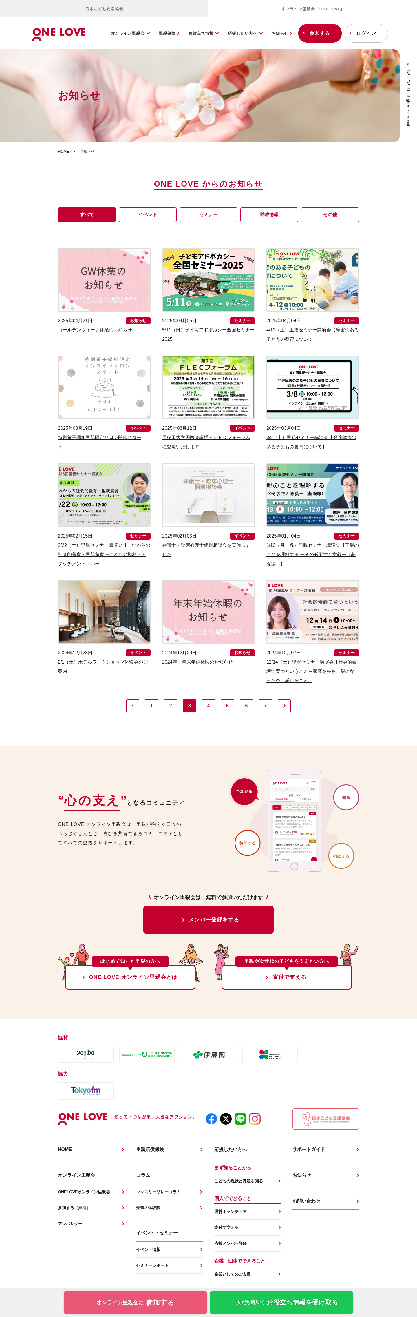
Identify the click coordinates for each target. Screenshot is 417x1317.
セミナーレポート (152, 1265)
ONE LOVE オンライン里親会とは (133, 977)
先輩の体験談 (148, 1207)
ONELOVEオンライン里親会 (84, 1192)
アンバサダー (70, 1223)
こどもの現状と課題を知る (238, 1180)
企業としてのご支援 (232, 1274)
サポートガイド (308, 1149)
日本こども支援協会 (104, 9)
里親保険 (169, 33)
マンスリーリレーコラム (158, 1192)
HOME (63, 151)
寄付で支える (290, 977)
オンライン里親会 (128, 33)
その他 (330, 214)
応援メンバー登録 (230, 1243)
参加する (320, 33)
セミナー (208, 214)
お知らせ (282, 33)
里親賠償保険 (150, 1149)
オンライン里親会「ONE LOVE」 (312, 9)
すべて (87, 214)
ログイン (366, 33)
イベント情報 (148, 1249)
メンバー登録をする (214, 920)
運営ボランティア (230, 1211)
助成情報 (269, 214)
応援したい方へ (242, 33)
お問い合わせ (306, 1200)
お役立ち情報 (200, 33)
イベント (147, 214)
